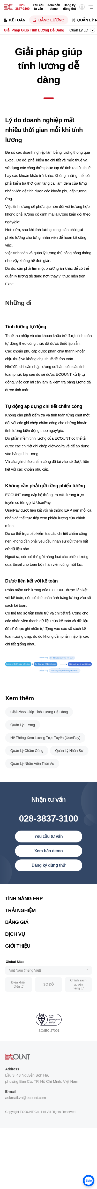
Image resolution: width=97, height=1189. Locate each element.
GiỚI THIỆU (17, 948)
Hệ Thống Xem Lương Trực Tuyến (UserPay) (45, 740)
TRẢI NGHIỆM (20, 912)
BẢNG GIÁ (16, 924)
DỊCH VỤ (15, 936)
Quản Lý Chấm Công (26, 753)
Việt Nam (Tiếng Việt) (25, 972)
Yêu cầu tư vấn (38, 7)
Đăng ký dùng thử (69, 7)
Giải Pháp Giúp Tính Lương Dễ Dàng (34, 30)
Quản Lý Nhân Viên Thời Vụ (32, 766)
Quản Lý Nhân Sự (69, 753)
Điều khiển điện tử (18, 986)
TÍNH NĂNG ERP (24, 900)
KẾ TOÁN (17, 20)
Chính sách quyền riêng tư (78, 986)
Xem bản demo (53, 7)
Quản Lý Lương (81, 30)
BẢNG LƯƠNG (51, 20)
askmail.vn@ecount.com (25, 1099)
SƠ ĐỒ (48, 986)
